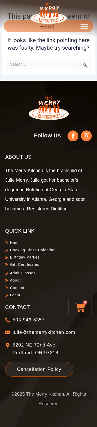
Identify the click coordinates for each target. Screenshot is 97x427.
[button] (84, 26)
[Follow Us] (73, 135)
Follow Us (47, 135)
